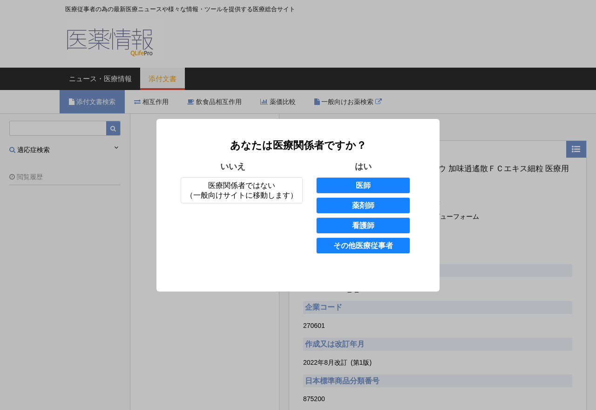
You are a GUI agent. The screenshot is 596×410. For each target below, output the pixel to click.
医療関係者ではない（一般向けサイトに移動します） (242, 190)
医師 (363, 185)
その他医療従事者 (363, 246)
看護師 (363, 225)
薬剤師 (363, 205)
